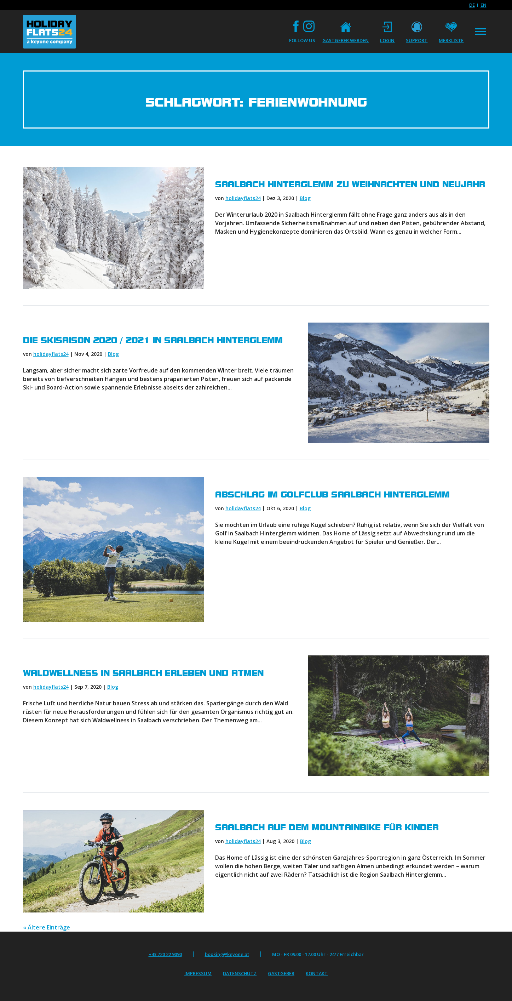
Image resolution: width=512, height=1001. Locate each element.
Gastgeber (281, 973)
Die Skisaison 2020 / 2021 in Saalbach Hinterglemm (153, 340)
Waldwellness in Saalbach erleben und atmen (143, 673)
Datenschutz (240, 973)
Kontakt (317, 973)
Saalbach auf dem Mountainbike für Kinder (327, 827)
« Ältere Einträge (46, 927)
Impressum (198, 973)
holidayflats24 (243, 198)
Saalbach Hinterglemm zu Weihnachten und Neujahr (350, 184)
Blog (305, 198)
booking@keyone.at (227, 954)
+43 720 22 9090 (165, 954)
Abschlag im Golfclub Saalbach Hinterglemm (332, 494)
